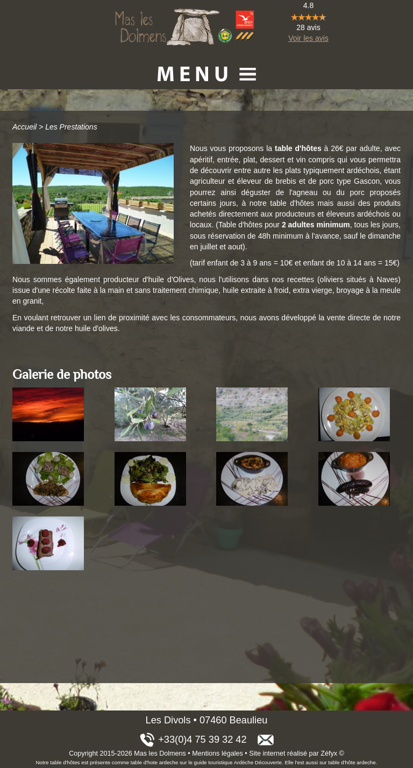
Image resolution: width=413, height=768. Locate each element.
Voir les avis (308, 38)
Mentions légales (217, 753)
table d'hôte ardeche (351, 762)
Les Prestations (71, 127)
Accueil (24, 127)
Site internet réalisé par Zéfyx (293, 753)
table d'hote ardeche (154, 762)
